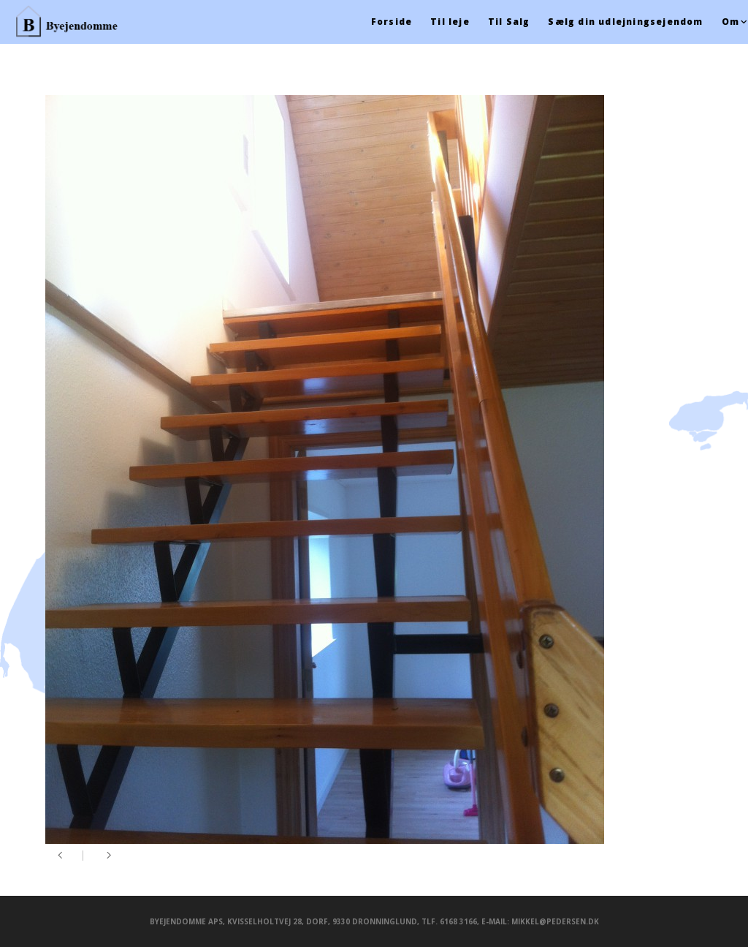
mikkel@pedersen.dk (555, 921)
